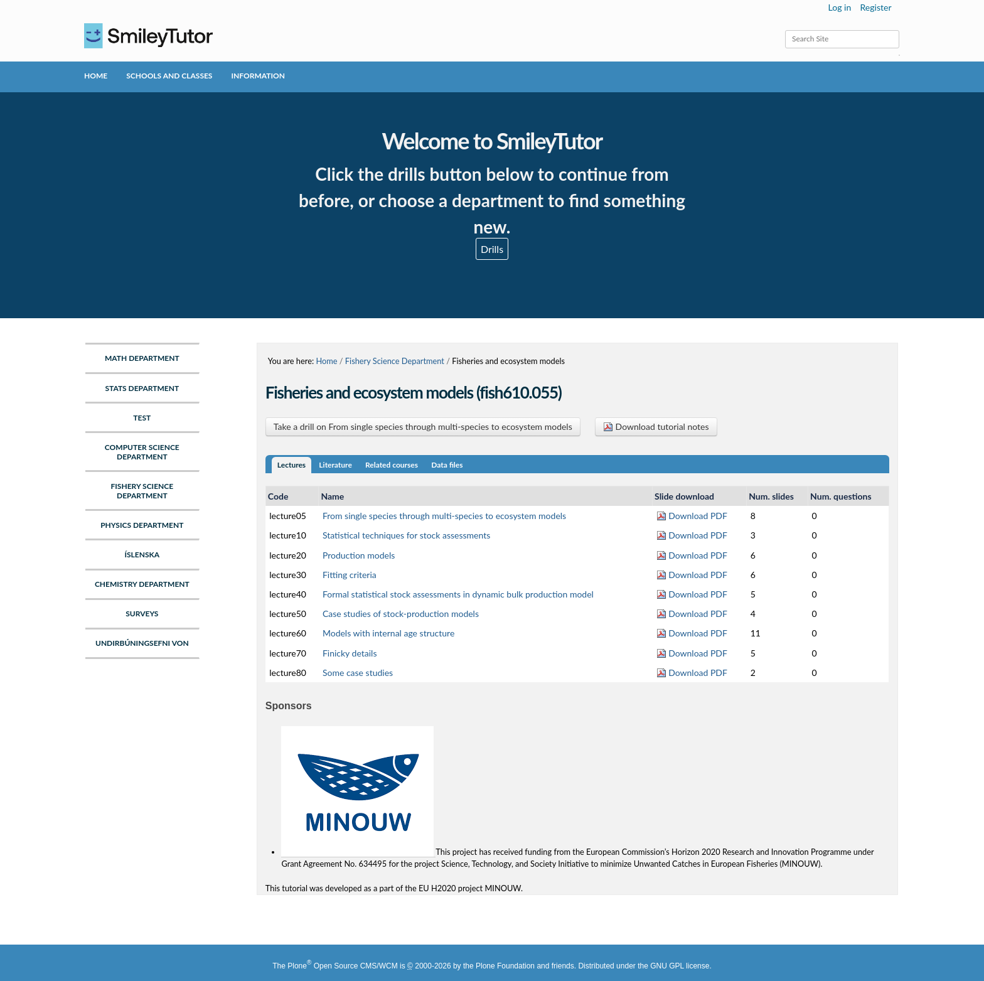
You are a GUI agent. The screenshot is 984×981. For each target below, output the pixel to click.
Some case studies (358, 672)
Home (95, 75)
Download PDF (691, 515)
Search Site (784, 29)
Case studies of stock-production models (401, 613)
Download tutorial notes (656, 426)
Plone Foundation (505, 966)
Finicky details (350, 653)
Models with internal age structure (388, 633)
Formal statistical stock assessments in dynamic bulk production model (458, 594)
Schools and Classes (169, 75)
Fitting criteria (350, 574)
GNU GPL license (679, 966)
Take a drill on (423, 426)
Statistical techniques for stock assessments (406, 535)
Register (875, 7)
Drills (492, 249)
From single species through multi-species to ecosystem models (444, 515)
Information (257, 75)
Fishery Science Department (394, 361)
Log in (840, 7)
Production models (359, 555)
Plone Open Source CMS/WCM (342, 966)
